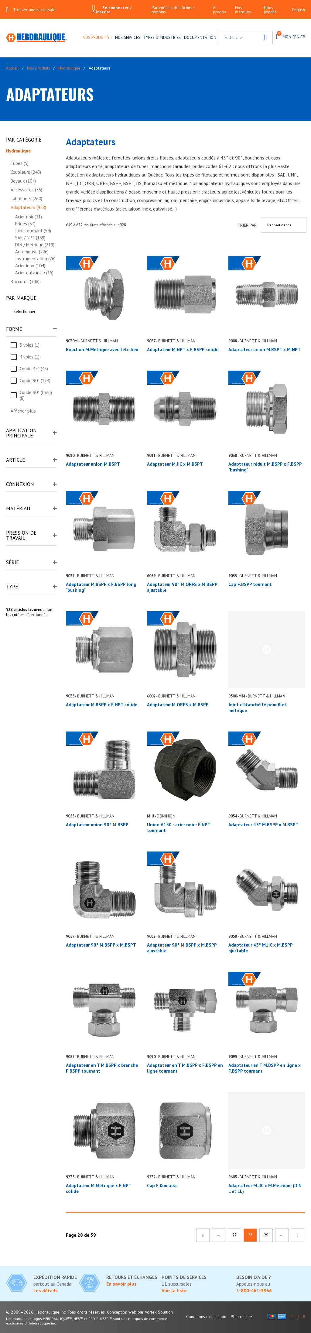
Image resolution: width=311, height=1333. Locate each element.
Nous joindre (270, 10)
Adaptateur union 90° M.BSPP (97, 825)
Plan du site (241, 1316)
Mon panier (290, 36)
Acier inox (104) (30, 266)
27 (234, 1235)
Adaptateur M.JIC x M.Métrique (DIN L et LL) (265, 1188)
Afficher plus (23, 411)
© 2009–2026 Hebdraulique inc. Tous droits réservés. (56, 1312)
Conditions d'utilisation (206, 1316)
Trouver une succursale (34, 10)
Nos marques (243, 10)
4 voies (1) (29, 357)
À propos (219, 10)
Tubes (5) (20, 163)
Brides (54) (25, 224)
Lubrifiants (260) (26, 198)
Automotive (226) (32, 252)
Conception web (121, 1312)
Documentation (200, 37)
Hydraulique (69, 68)
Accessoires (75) (26, 190)
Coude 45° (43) (34, 369)
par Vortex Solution (155, 1312)
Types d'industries (162, 37)
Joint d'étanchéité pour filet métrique (257, 707)
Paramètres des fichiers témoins (173, 10)
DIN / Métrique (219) (34, 245)
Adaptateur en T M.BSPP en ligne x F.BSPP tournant (264, 1068)
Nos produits (96, 37)
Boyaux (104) (23, 181)
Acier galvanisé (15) (34, 273)
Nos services (127, 37)
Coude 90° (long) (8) (36, 395)
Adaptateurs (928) (28, 207)
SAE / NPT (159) (30, 238)
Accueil (12, 68)
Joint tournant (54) (33, 231)
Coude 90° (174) (35, 380)
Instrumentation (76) (35, 259)
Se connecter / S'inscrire (112, 10)
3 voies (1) (29, 345)
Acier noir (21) (28, 217)
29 (266, 1235)
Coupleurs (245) (26, 172)
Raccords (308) (25, 281)
